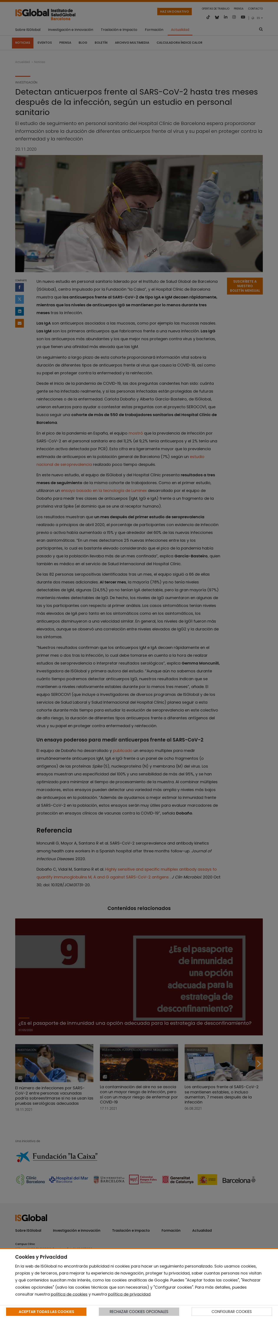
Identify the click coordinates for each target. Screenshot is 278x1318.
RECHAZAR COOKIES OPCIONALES (139, 1311)
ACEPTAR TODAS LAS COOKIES (46, 1311)
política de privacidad (129, 1294)
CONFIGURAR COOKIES (232, 1311)
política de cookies (69, 1294)
